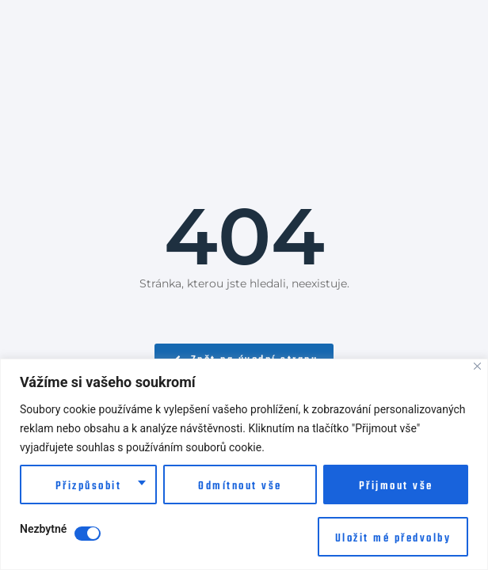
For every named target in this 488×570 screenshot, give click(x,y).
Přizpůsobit (88, 486)
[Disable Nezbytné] (87, 533)
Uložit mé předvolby (393, 539)
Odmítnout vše (240, 486)
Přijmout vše (396, 486)
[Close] (477, 366)
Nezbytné (43, 529)
